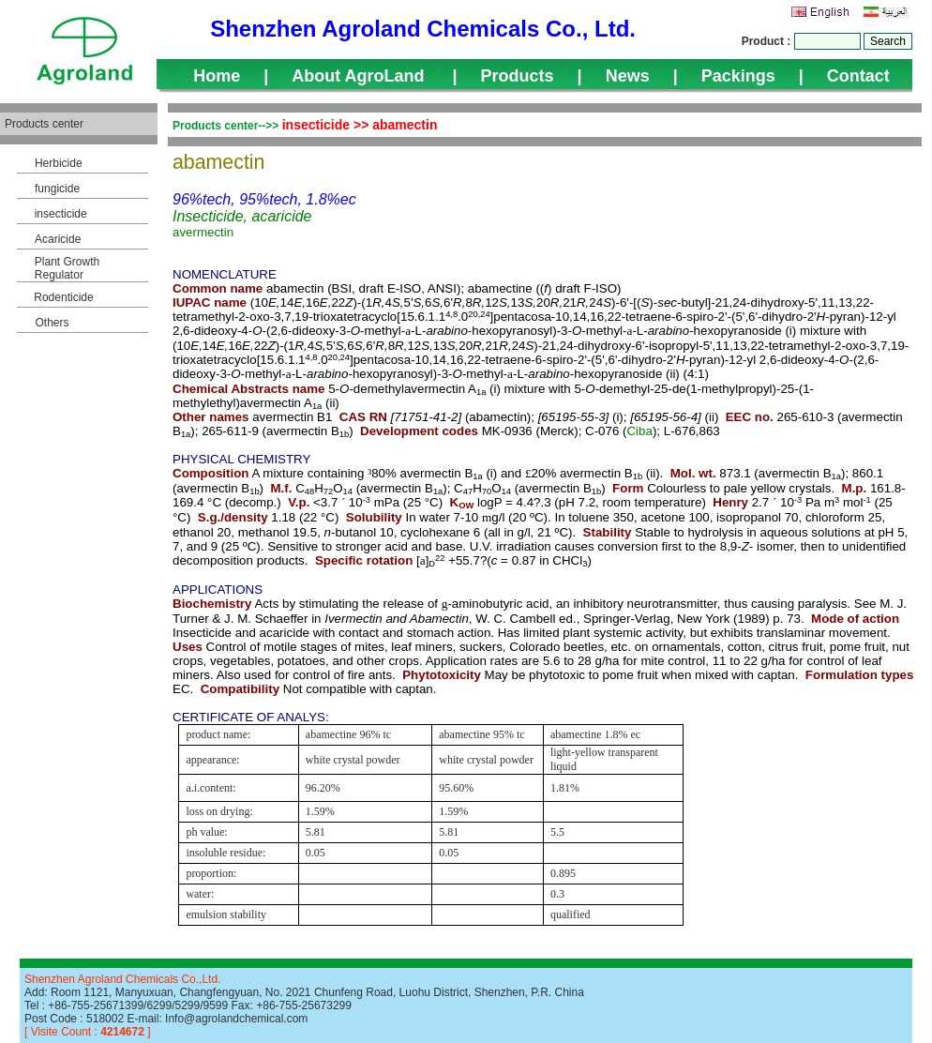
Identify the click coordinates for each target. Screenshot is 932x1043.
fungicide (57, 188)
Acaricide (58, 239)
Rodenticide (63, 297)
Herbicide (59, 163)
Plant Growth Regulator (67, 268)
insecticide (61, 213)
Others (51, 322)
